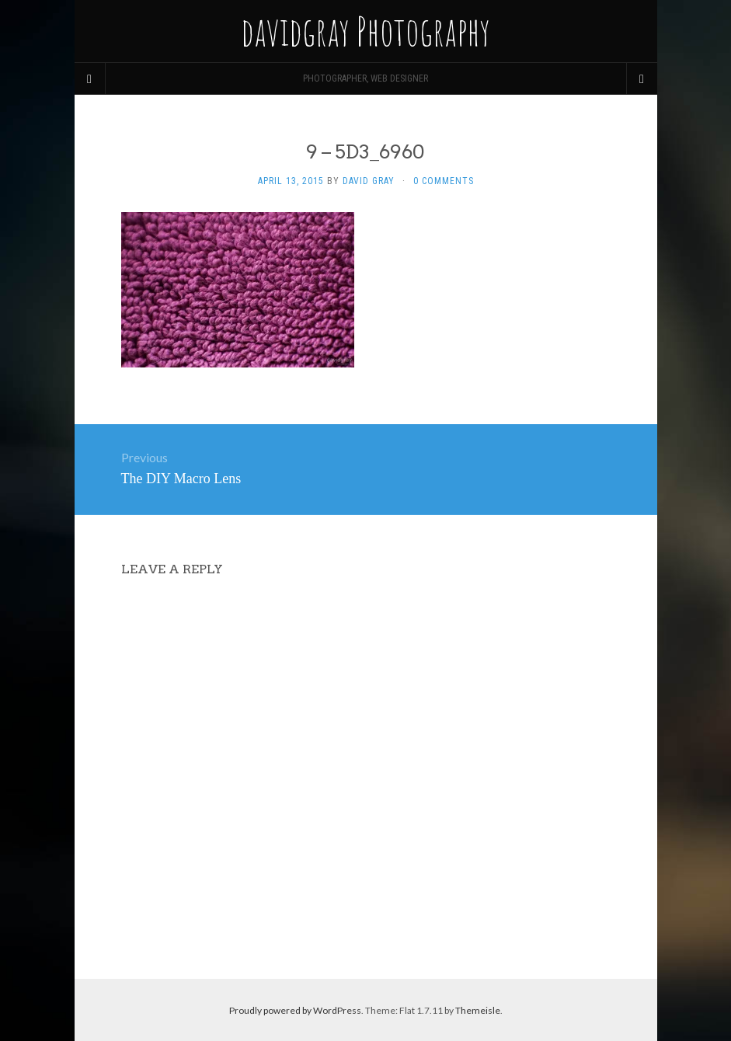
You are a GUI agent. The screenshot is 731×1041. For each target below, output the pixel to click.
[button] (237, 289)
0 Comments (443, 181)
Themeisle (477, 1010)
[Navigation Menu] (641, 78)
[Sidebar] (90, 78)
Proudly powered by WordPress (295, 1010)
